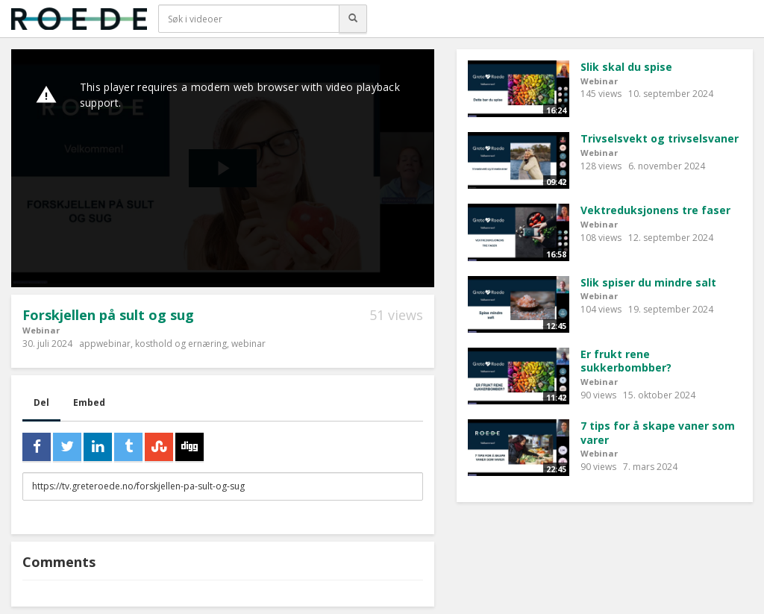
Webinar (41, 330)
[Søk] (353, 18)
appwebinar (105, 343)
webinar (248, 343)
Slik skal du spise (626, 67)
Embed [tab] (89, 402)
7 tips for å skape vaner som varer (657, 433)
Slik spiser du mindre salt (648, 282)
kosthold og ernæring (181, 343)
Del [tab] (41, 402)
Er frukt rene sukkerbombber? (625, 361)
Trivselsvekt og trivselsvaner (659, 138)
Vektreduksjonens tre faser (655, 210)
